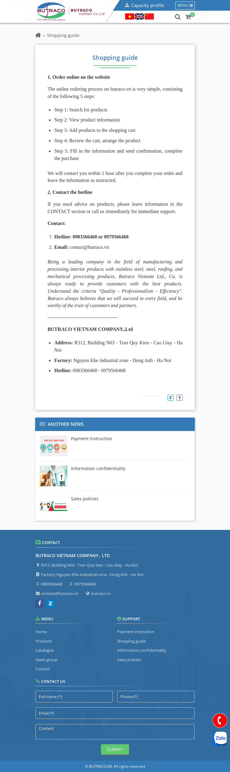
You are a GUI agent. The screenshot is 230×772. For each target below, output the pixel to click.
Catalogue (44, 650)
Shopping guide (131, 641)
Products (43, 641)
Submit (115, 749)
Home (41, 631)
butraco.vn (101, 593)
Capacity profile (147, 5)
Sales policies (129, 659)
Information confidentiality (141, 650)
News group (46, 659)
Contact (42, 669)
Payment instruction (135, 631)
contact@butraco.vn (59, 593)
